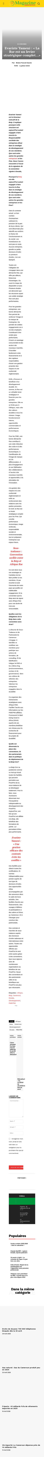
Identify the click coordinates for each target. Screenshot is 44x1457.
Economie (22, 44)
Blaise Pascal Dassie (24, 63)
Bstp (20, 177)
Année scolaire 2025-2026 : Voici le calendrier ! (19, 1244)
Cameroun (17, 995)
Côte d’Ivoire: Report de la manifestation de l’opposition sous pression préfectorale (20, 1267)
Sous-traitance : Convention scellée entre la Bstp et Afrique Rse (16, 556)
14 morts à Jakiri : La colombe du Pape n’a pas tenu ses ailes (19, 1259)
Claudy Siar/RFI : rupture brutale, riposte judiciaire (19, 1252)
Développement (14, 1001)
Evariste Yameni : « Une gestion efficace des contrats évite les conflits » (16, 849)
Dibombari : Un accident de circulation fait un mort (21, 1084)
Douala (11, 998)
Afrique (20, 993)
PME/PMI (12, 1003)
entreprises (13, 158)
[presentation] (24, 1161)
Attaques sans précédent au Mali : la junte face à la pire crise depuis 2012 (19, 1275)
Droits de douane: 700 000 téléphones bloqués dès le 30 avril (19, 1330)
